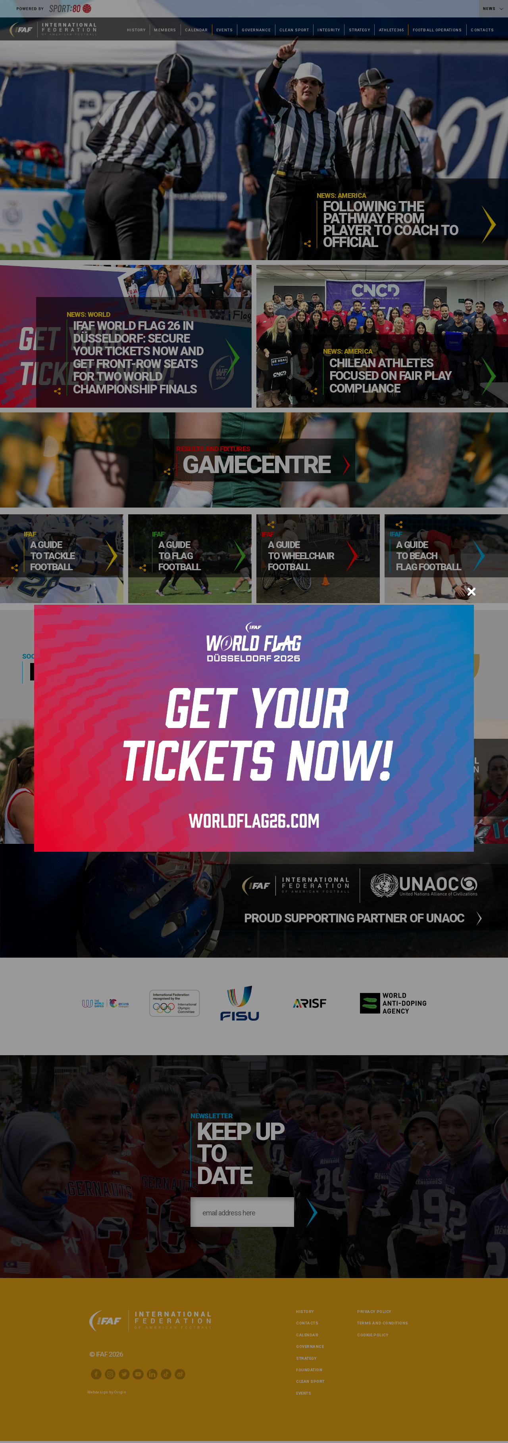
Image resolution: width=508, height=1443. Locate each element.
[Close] (471, 591)
